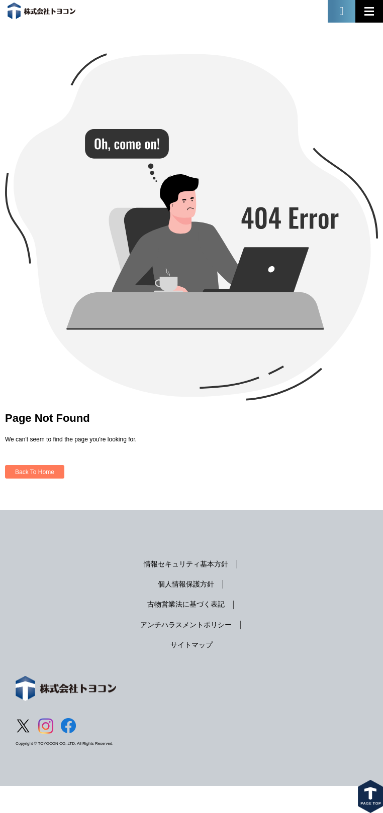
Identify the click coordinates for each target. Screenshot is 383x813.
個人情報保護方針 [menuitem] (186, 584)
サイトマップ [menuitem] (191, 645)
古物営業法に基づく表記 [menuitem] (186, 604)
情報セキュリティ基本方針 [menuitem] (186, 564)
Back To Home (34, 472)
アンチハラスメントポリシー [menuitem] (186, 625)
